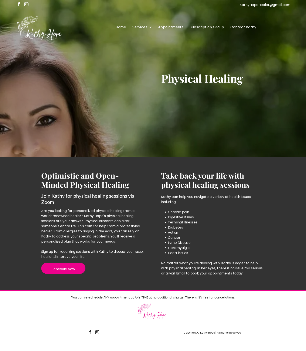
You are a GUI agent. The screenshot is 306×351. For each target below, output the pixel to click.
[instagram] (26, 5)
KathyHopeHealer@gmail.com (265, 4)
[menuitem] (120, 27)
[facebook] (19, 5)
